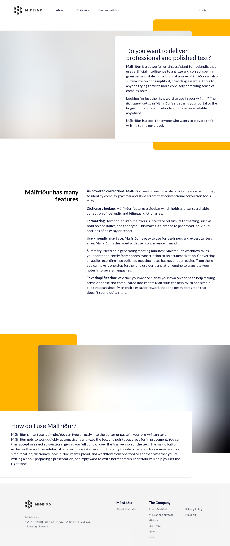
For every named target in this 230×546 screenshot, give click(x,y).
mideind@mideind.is (37, 526)
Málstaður (83, 10)
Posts (152, 537)
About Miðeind (158, 509)
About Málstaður (126, 509)
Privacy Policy (193, 509)
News (152, 531)
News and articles (108, 10)
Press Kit (190, 514)
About (62, 10)
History (153, 520)
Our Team (155, 525)
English (203, 10)
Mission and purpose (161, 514)
